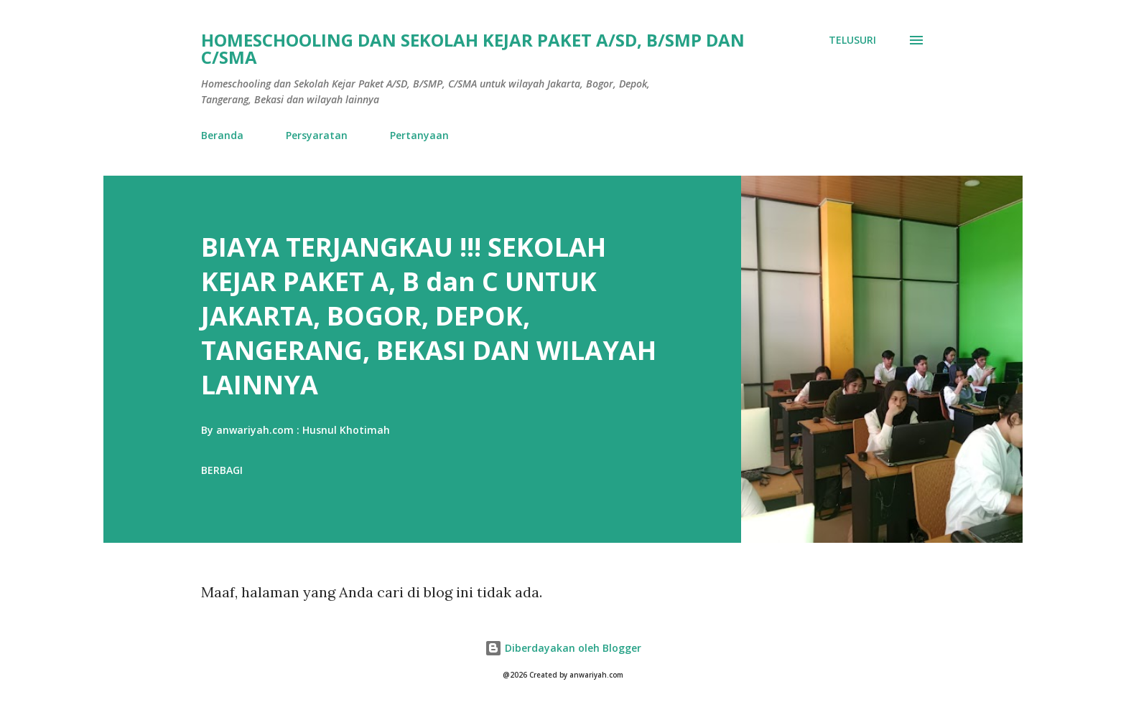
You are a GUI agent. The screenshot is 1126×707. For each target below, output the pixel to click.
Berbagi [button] (222, 470)
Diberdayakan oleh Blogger (563, 648)
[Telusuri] (852, 40)
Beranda (222, 135)
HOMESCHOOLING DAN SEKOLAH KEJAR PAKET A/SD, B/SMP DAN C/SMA (473, 48)
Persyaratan (317, 135)
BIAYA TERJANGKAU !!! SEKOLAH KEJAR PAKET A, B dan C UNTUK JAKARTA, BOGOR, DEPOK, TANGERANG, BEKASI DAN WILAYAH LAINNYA (428, 315)
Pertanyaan (419, 135)
